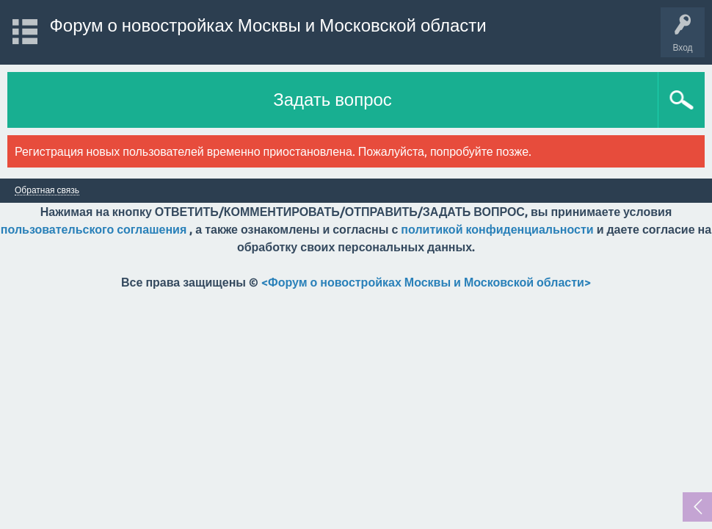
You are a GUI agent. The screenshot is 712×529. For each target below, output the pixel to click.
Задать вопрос (332, 99)
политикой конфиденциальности (497, 229)
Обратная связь (47, 190)
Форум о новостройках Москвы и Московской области (268, 25)
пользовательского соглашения (93, 229)
